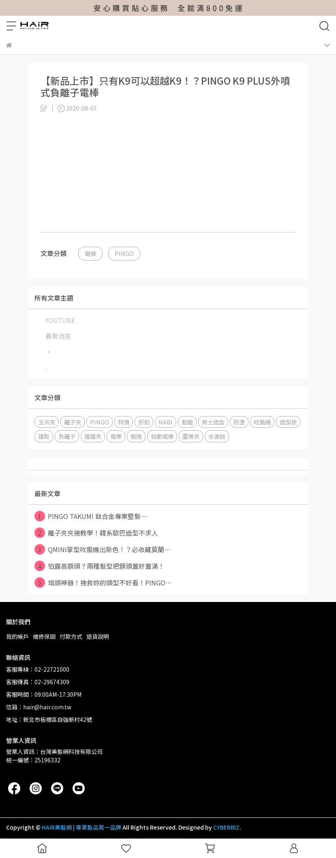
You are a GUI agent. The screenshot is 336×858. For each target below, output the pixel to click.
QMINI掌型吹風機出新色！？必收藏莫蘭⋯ (102, 549)
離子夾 (72, 422)
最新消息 (58, 336)
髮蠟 (187, 422)
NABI (165, 422)
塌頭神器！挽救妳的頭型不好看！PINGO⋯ (103, 582)
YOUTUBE (60, 320)
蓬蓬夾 (92, 436)
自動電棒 (162, 436)
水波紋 (216, 436)
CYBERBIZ (226, 827)
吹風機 (262, 422)
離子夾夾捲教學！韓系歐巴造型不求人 (96, 532)
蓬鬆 (43, 436)
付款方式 (71, 636)
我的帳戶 (17, 636)
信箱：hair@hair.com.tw (38, 707)
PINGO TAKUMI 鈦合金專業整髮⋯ (90, 516)
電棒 (90, 253)
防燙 (239, 422)
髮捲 (136, 436)
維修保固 (44, 636)
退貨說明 (97, 636)
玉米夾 (46, 422)
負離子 (66, 436)
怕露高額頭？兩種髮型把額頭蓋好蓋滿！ (99, 566)
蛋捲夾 (190, 436)
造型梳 (288, 422)
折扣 (144, 422)
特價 (123, 422)
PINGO (124, 253)
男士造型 (213, 422)
